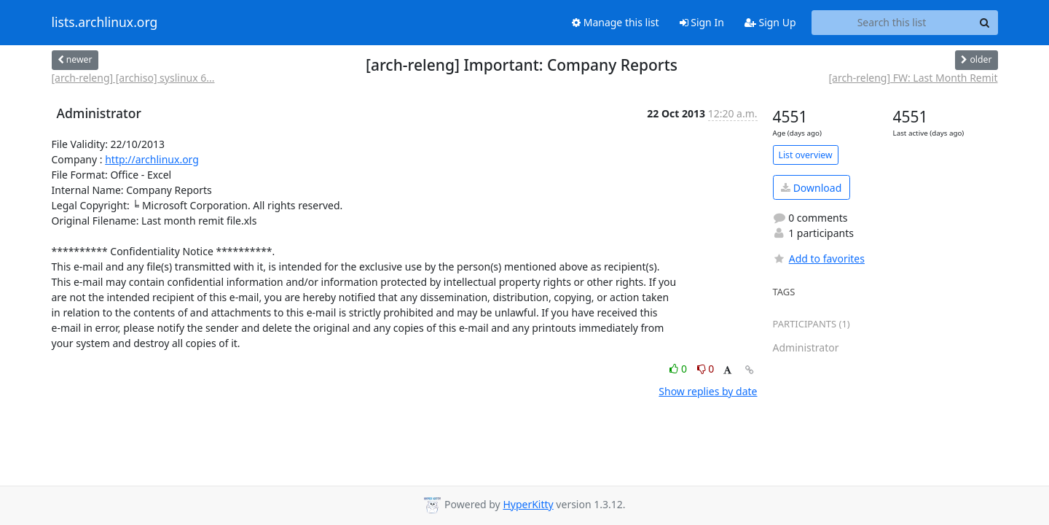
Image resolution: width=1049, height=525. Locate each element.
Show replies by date (708, 391)
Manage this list (615, 22)
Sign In (702, 22)
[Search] (985, 22)
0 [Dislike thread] (706, 369)
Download (811, 188)
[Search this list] (892, 22)
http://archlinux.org (152, 159)
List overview (806, 155)
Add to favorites (819, 258)
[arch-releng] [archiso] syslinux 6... (133, 78)
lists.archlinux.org (105, 22)
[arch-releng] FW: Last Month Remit (912, 78)
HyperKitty (528, 504)
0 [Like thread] (679, 369)
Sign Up (770, 22)
